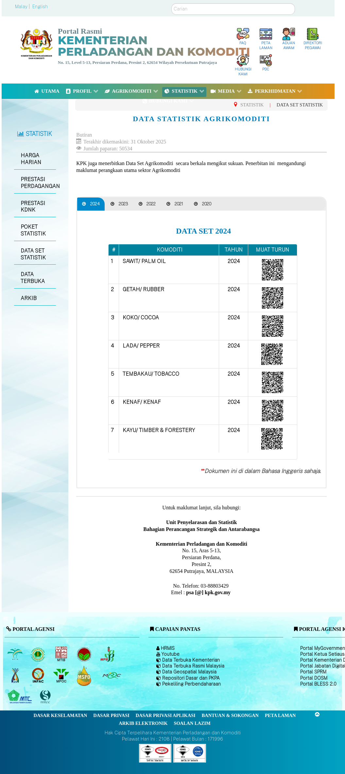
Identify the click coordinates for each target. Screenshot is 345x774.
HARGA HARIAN (31, 158)
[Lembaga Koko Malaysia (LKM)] (85, 654)
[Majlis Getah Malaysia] (111, 676)
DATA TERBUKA (33, 277)
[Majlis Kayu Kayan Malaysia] (20, 697)
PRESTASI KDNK (33, 206)
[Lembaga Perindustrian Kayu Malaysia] (62, 654)
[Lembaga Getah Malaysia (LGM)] (39, 654)
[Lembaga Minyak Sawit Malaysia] (15, 654)
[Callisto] (155, 752)
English (40, 6)
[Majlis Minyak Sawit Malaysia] (62, 676)
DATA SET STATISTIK (33, 254)
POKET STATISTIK (33, 230)
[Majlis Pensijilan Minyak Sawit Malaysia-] (85, 675)
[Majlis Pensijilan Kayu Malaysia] (46, 697)
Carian (171, 3)
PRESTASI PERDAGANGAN (38, 182)
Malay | (23, 6)
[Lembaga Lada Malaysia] (108, 654)
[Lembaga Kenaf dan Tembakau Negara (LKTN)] (15, 676)
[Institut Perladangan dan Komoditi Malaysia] (39, 676)
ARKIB (29, 298)
